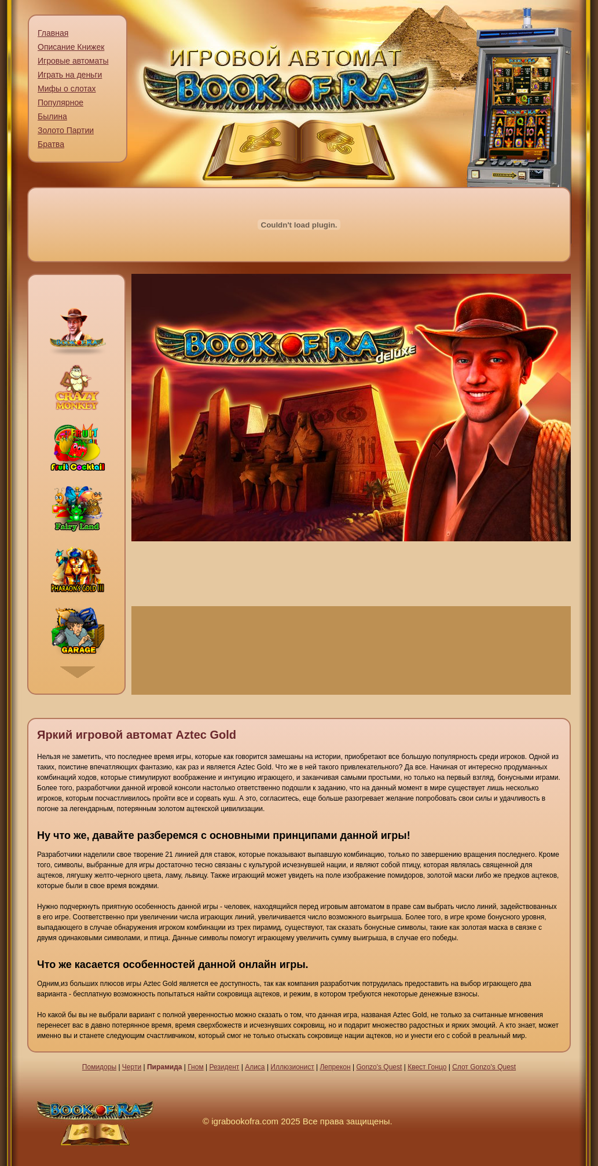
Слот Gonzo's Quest (484, 1067)
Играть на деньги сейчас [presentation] (351, 650)
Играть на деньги (70, 74)
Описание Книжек (71, 47)
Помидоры (99, 1067)
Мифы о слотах (67, 88)
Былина (52, 116)
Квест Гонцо (427, 1067)
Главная (53, 33)
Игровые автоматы (73, 60)
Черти (131, 1067)
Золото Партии (66, 130)
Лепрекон (335, 1067)
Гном (195, 1067)
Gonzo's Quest (379, 1067)
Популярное (60, 102)
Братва (51, 144)
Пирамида (164, 1067)
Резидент (224, 1067)
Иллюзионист (292, 1067)
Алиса (255, 1067)
